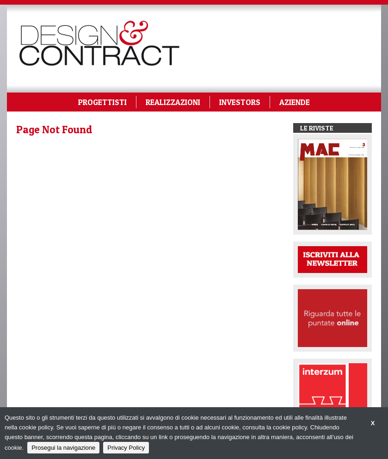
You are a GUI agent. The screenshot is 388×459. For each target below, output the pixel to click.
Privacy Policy (126, 447)
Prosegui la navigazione (63, 447)
